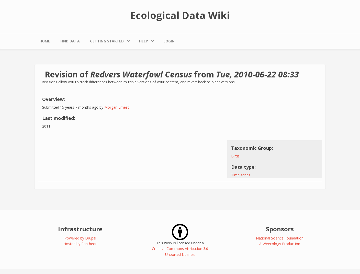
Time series (240, 175)
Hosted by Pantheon (80, 243)
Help (143, 41)
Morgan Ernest (116, 107)
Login (169, 41)
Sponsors (280, 229)
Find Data (70, 41)
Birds (235, 156)
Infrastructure (80, 229)
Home (44, 41)
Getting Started (107, 41)
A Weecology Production (279, 243)
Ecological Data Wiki (180, 15)
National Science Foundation (279, 238)
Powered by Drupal (80, 238)
